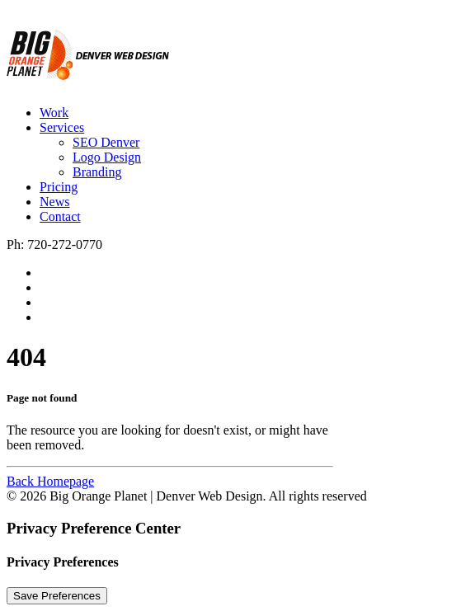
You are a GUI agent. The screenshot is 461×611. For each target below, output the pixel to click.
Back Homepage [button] (50, 481)
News (54, 202)
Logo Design (107, 157)
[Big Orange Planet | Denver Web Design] (230, 49)
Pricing (59, 187)
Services (62, 127)
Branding (97, 172)
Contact (60, 216)
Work (54, 113)
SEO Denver (106, 142)
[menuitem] (247, 113)
